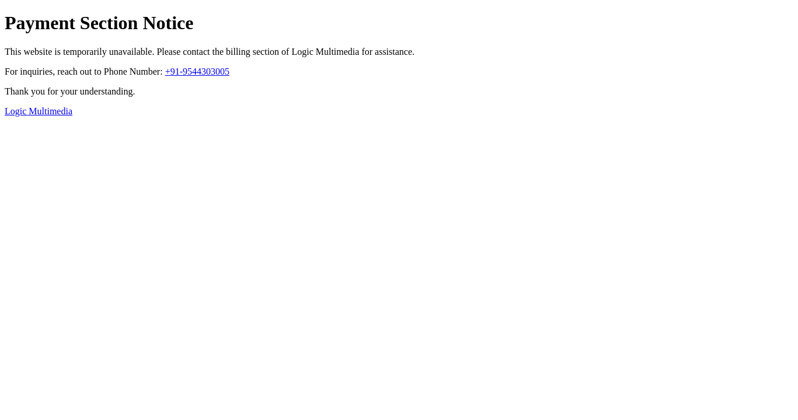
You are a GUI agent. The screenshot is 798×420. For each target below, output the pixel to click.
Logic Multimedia (38, 111)
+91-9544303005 (197, 71)
